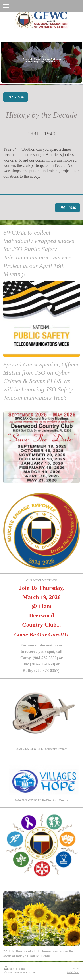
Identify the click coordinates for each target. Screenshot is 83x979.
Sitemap (20, 968)
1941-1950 (67, 207)
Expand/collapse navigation (41, 6)
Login (75, 968)
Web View (73, 972)
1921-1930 (15, 97)
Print (9, 968)
